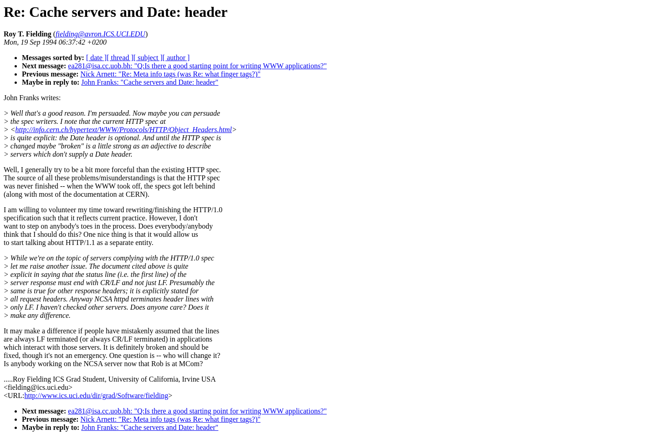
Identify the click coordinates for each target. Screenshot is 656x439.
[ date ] (96, 57)
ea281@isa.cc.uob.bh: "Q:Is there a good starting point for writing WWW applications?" (197, 66)
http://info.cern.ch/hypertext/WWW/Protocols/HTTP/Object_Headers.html (123, 129)
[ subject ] (148, 57)
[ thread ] (120, 57)
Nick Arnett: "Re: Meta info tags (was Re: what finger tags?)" (171, 74)
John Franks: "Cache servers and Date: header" (149, 82)
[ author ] (176, 57)
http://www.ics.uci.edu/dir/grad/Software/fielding (96, 395)
